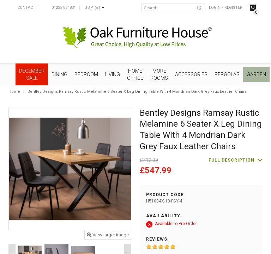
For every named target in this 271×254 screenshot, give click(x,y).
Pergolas (227, 74)
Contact (26, 7)
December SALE (31, 74)
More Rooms (159, 74)
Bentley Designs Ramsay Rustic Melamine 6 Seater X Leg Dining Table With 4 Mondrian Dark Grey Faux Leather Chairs (137, 91)
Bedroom (86, 74)
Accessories (191, 74)
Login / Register (225, 7)
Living (112, 74)
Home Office (135, 74)
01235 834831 (64, 7)
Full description (231, 160)
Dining (59, 74)
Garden (256, 74)
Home (14, 91)
